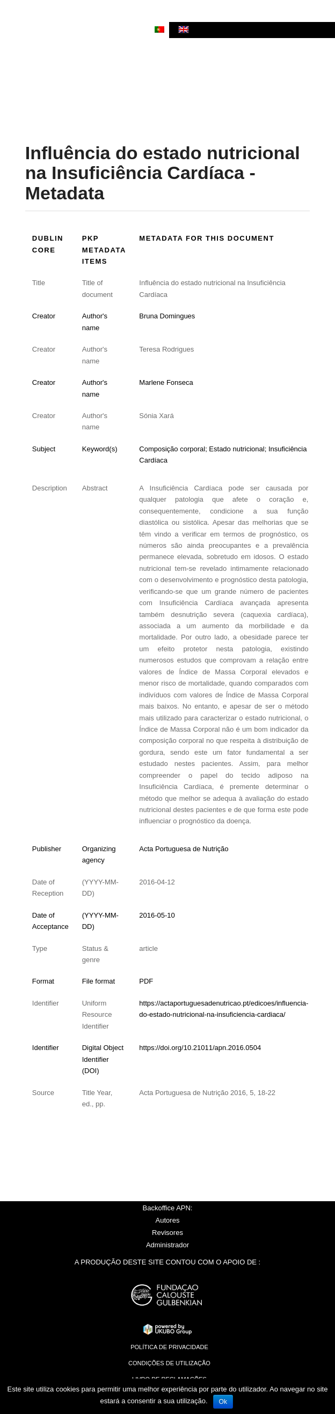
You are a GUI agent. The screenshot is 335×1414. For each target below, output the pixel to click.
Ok (223, 1401)
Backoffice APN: (168, 1208)
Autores (168, 1220)
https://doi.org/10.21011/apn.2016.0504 (200, 1048)
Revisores (167, 1233)
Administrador (167, 1245)
